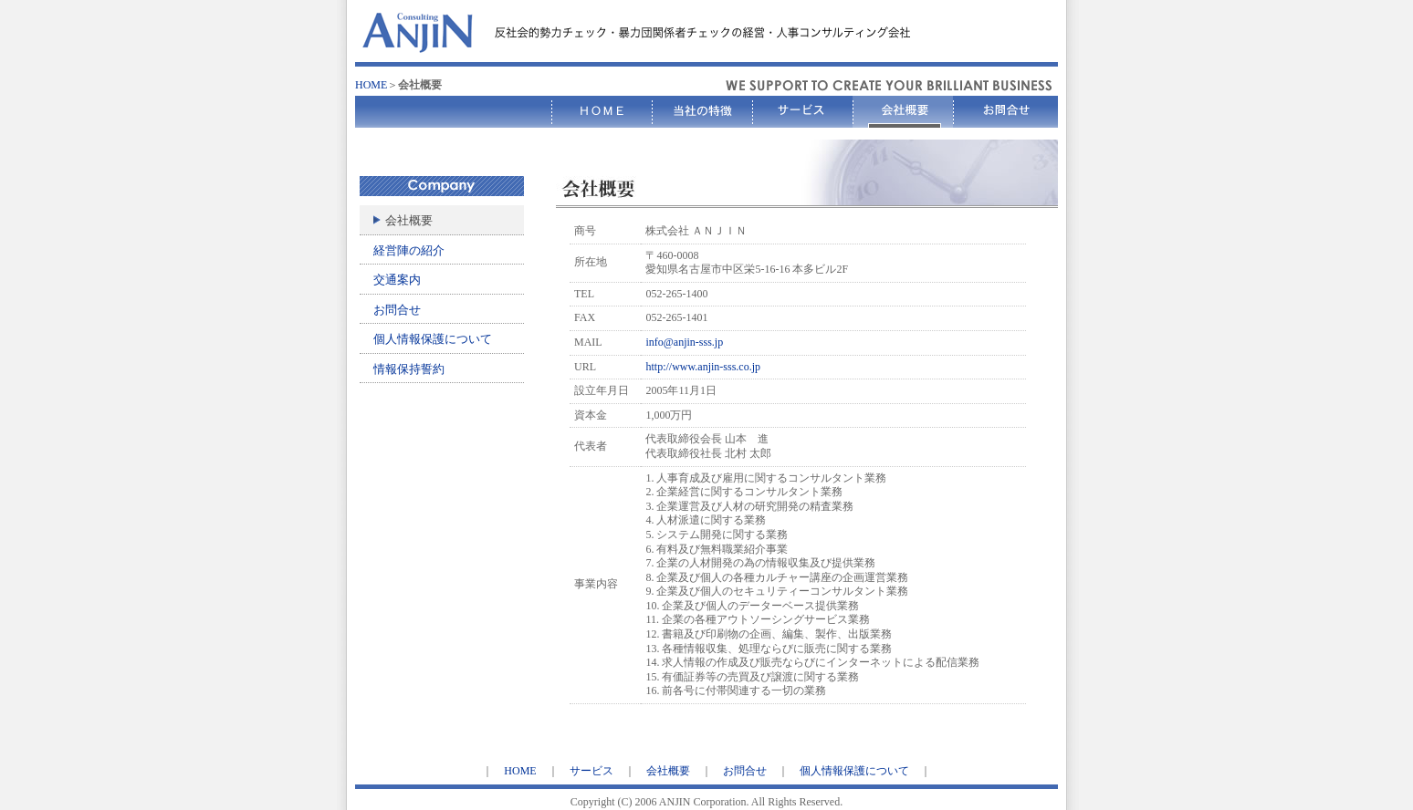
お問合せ (397, 310)
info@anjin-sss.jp (684, 342)
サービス (591, 770)
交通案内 (397, 279)
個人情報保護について (432, 339)
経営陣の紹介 (409, 250)
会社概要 (668, 770)
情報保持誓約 (409, 369)
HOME (371, 84)
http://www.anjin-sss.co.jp (702, 366)
